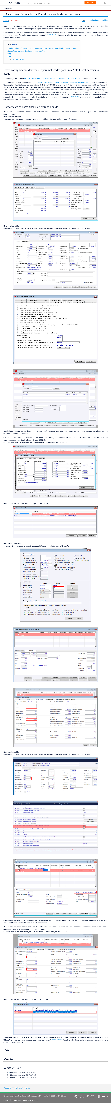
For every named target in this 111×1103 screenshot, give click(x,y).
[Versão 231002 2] (75, 96)
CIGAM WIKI (12, 3)
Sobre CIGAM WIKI (30, 1100)
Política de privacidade (12, 1100)
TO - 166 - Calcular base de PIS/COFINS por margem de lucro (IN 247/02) (62, 82)
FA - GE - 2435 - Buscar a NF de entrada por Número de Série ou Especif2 (53, 78)
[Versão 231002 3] (57, 1039)
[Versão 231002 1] (52, 34)
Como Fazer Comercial (21, 1088)
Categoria (7, 1088)
